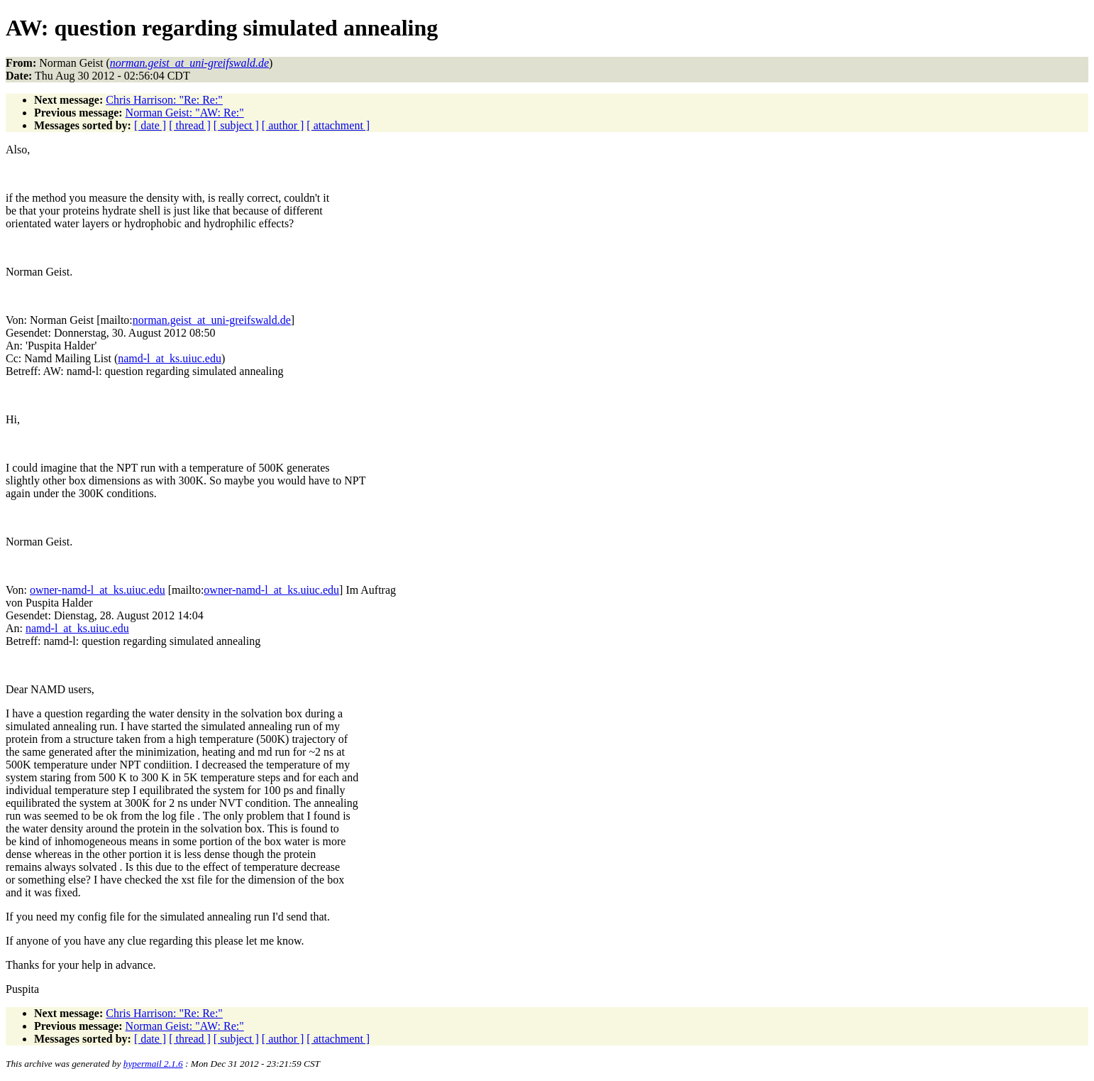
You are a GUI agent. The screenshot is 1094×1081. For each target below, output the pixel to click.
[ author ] (283, 125)
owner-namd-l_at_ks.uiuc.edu (97, 590)
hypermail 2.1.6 (153, 1063)
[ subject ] (236, 125)
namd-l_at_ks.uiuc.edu (169, 358)
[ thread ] (190, 125)
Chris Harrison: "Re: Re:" (164, 100)
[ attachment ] (338, 125)
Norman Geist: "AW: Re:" (185, 113)
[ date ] (150, 125)
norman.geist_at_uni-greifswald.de (212, 320)
